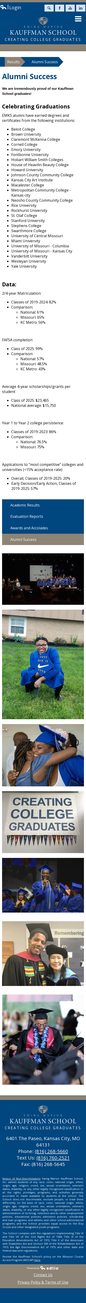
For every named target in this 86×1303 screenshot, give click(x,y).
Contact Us (43, 1274)
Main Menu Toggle (78, 18)
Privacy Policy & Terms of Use (43, 1282)
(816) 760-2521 (53, 1157)
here (37, 1260)
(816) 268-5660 (51, 1151)
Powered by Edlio (43, 1267)
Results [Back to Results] (13, 61)
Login (10, 7)
